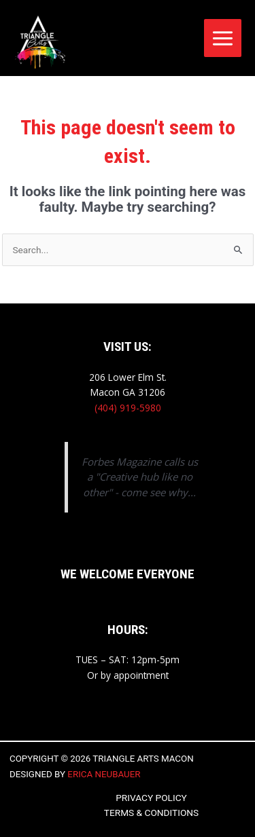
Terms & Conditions (151, 812)
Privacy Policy (151, 797)
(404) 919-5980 (128, 407)
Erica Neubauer (103, 774)
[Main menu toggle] (223, 38)
